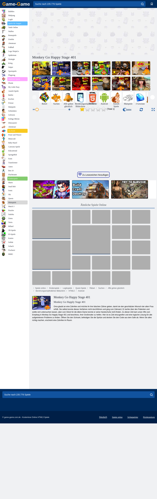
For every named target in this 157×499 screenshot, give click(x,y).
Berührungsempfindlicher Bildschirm (50, 337)
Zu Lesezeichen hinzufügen (93, 221)
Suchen (101, 335)
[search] (142, 4)
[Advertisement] (63, 31)
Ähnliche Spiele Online (93, 251)
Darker (127, 109)
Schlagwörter (132, 464)
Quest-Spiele (80, 335)
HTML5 (71, 337)
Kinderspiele (54, 335)
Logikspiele (67, 335)
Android (81, 337)
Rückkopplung (149, 464)
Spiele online (40, 335)
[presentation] (34, 97)
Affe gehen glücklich (115, 335)
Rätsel (92, 335)
